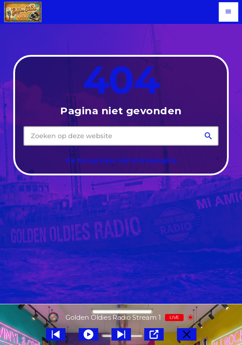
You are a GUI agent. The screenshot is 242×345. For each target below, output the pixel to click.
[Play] (88, 334)
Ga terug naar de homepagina (121, 160)
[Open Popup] (154, 334)
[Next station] (55, 334)
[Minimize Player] (186, 334)
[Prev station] (121, 334)
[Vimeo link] (22, 12)
